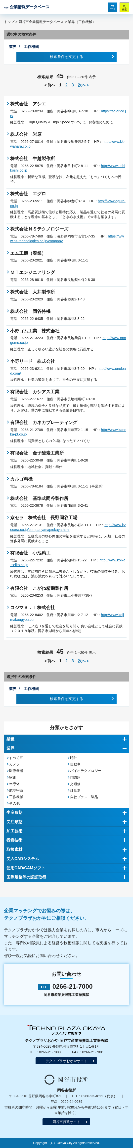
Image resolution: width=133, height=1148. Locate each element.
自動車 (75, 764)
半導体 (14, 784)
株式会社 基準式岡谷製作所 (39, 498)
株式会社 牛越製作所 (32, 158)
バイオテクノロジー (85, 771)
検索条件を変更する (66, 57)
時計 (73, 758)
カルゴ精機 (21, 478)
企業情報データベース (26, 7)
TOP (112, 9)
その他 (14, 803)
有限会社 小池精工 (30, 552)
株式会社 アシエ (28, 103)
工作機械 (16, 797)
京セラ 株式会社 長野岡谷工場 (43, 517)
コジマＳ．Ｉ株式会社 (32, 607)
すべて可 (16, 758)
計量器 (75, 790)
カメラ (14, 764)
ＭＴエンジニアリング (32, 272)
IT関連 (75, 777)
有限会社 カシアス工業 (34, 391)
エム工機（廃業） (28, 253)
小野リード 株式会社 (32, 361)
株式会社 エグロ (28, 193)
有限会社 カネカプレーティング (43, 422)
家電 (12, 777)
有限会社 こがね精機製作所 (39, 588)
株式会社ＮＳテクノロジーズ (39, 229)
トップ (9, 22)
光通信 (75, 784)
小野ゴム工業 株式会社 (34, 330)
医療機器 (16, 771)
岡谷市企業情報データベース (41, 22)
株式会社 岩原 (26, 134)
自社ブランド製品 (84, 797)
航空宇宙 (16, 790)
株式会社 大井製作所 (32, 291)
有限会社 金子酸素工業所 (37, 453)
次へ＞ (84, 85)
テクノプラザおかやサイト (66, 1061)
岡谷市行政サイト (66, 1122)
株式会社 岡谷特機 (30, 311)
